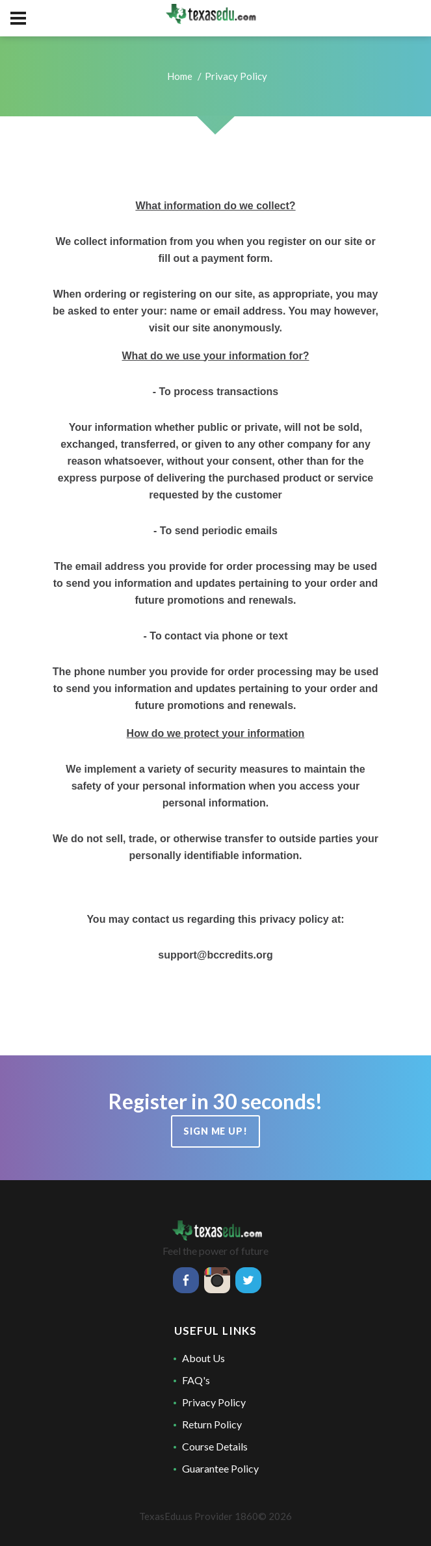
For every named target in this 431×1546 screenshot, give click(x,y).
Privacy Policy (214, 1402)
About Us (203, 1358)
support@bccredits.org (215, 954)
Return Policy (212, 1424)
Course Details (215, 1446)
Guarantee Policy (220, 1468)
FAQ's (196, 1380)
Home (179, 76)
